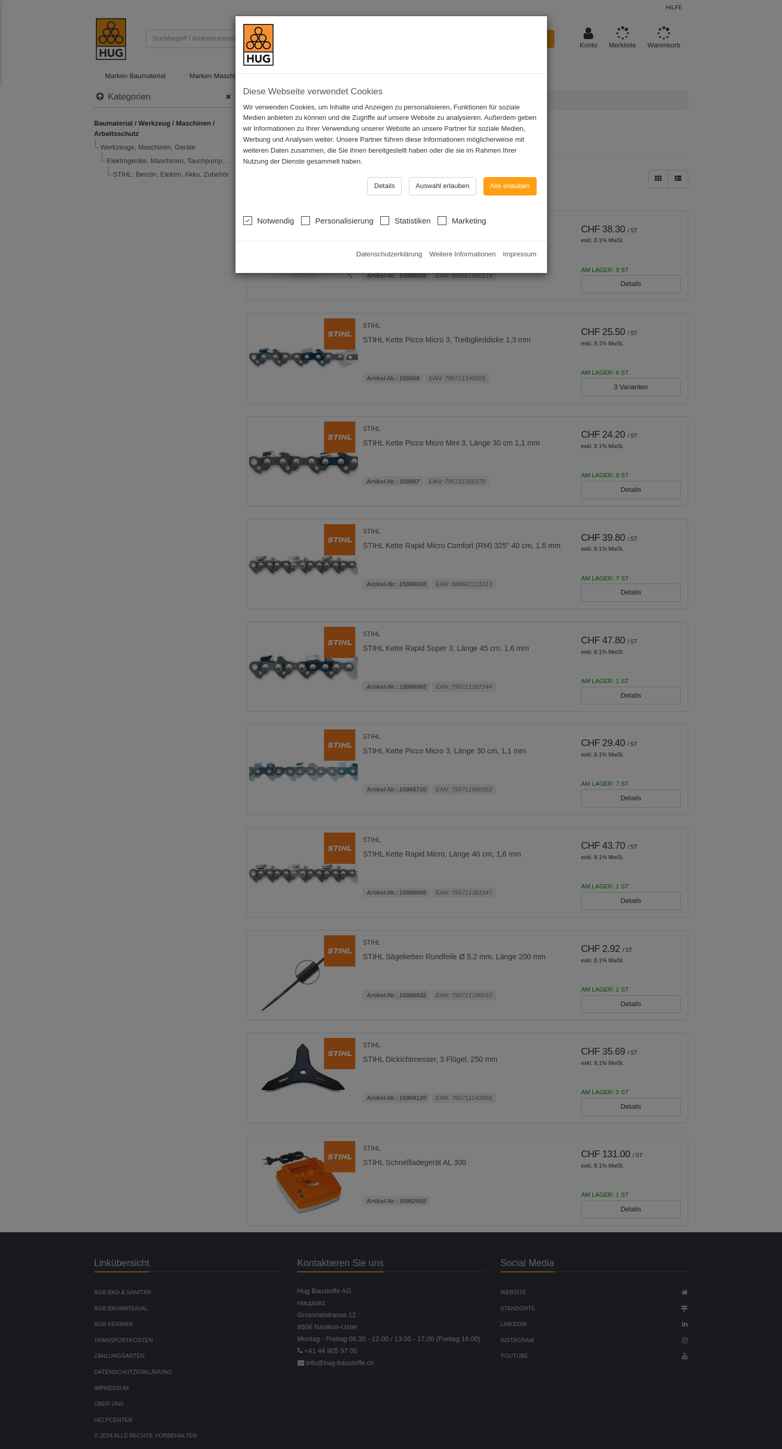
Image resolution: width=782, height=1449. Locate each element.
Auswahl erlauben (442, 186)
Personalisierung (337, 219)
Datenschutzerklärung (389, 254)
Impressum (519, 254)
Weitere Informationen (462, 254)
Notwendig (268, 219)
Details (384, 186)
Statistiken (405, 219)
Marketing (462, 219)
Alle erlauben (510, 186)
